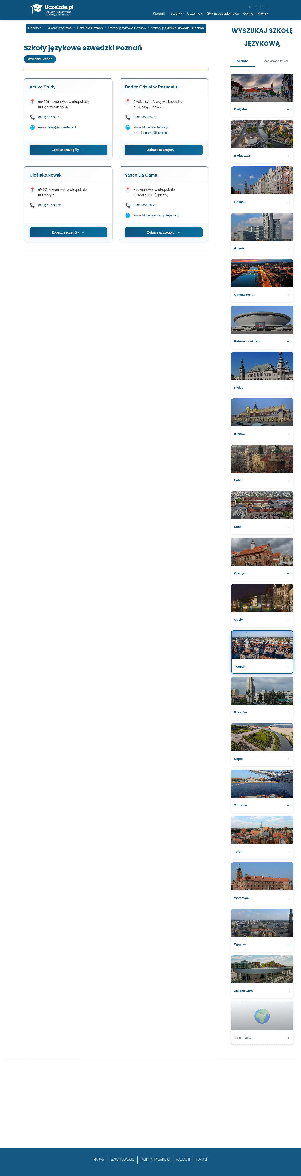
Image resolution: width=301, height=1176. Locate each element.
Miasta (242, 61)
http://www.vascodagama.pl (160, 215)
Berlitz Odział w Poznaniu (151, 87)
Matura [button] (262, 13)
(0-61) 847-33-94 (49, 117)
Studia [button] (175, 13)
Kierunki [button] (159, 13)
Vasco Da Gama (141, 175)
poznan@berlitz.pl (155, 132)
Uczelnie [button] (193, 13)
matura (99, 1160)
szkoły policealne (122, 1160)
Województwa (276, 61)
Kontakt (201, 1160)
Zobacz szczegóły (68, 150)
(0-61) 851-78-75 (144, 205)
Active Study (43, 87)
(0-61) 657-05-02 (49, 205)
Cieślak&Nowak (46, 175)
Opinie (248, 13)
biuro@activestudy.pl (62, 127)
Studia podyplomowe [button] (223, 13)
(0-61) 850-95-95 (144, 117)
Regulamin (183, 1160)
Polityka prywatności (155, 1160)
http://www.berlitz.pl (155, 127)
